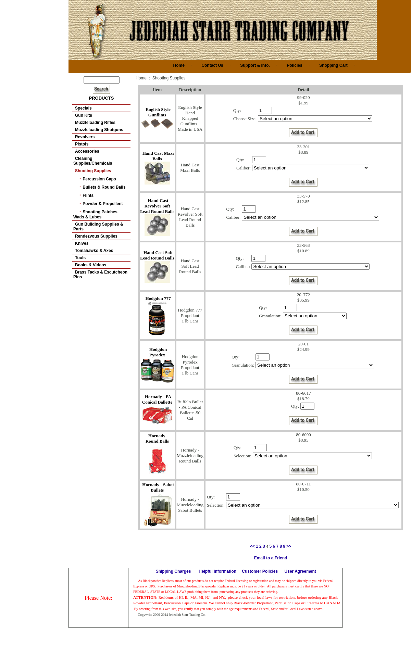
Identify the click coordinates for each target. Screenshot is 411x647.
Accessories (87, 151)
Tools (80, 257)
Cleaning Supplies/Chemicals (92, 161)
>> (288, 546)
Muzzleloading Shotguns (99, 129)
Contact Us (212, 65)
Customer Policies (260, 571)
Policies (294, 65)
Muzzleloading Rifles (95, 122)
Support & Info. (255, 65)
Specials (83, 108)
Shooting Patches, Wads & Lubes (96, 214)
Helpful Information (217, 571)
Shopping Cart (333, 65)
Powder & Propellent (103, 203)
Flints (88, 195)
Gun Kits (83, 115)
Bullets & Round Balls (104, 187)
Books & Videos (90, 265)
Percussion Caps (99, 179)
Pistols (81, 144)
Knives (81, 243)
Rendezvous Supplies (96, 236)
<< (252, 546)
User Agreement (300, 571)
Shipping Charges (173, 571)
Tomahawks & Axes (94, 250)
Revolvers (85, 137)
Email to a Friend (270, 558)
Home (179, 65)
